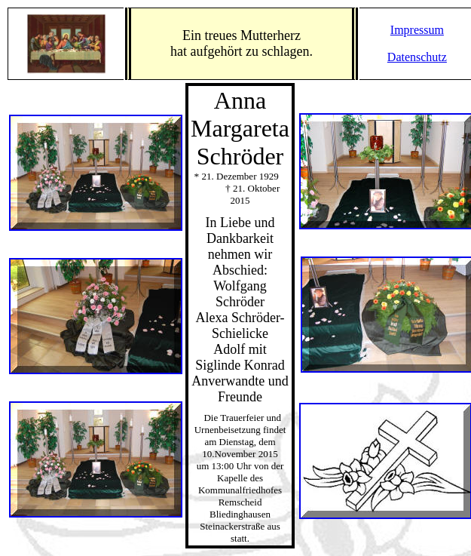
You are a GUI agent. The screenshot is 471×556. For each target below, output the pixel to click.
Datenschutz (417, 57)
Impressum (417, 29)
